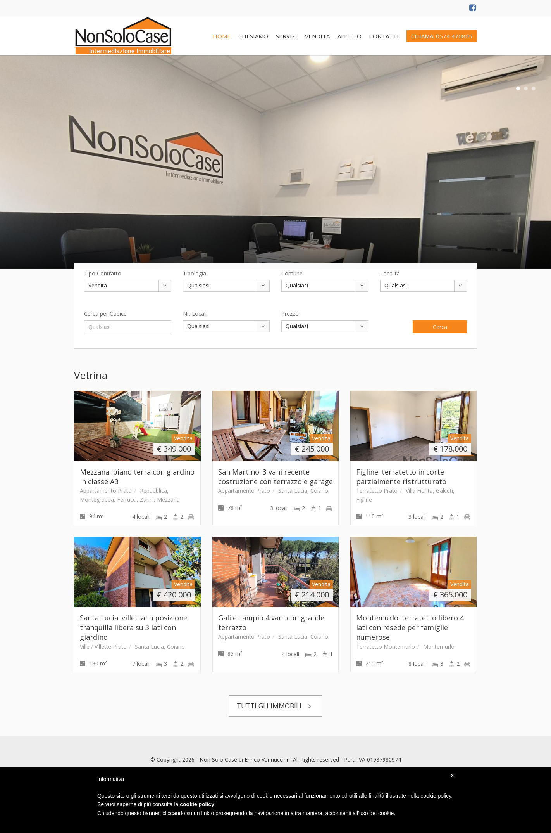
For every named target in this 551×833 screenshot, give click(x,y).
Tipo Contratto (102, 273)
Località (390, 273)
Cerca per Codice (105, 313)
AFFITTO (349, 36)
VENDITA (317, 36)
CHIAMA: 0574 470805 (441, 36)
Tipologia (194, 273)
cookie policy (197, 804)
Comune (292, 273)
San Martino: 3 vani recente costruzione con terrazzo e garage (275, 476)
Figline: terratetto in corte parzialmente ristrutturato (401, 476)
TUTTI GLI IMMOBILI (276, 705)
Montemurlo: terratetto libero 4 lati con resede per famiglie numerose (410, 627)
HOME (222, 36)
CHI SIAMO (253, 36)
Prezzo (290, 313)
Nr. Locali (195, 313)
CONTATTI (384, 36)
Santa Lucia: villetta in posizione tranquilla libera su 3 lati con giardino (133, 627)
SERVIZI (286, 36)
